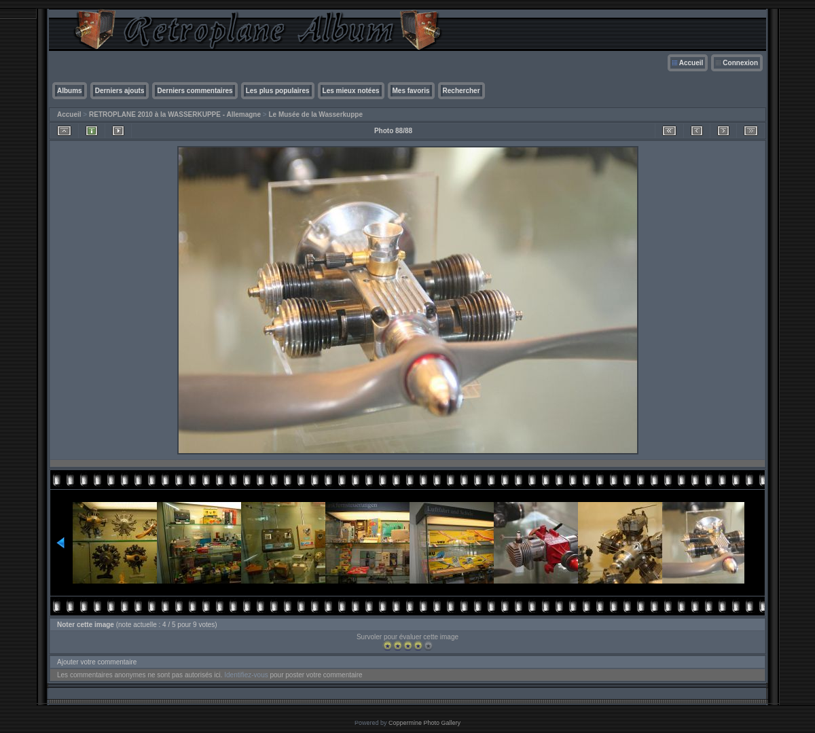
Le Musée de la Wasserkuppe (315, 114)
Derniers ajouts (120, 90)
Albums (69, 90)
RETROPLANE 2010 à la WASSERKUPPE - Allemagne (175, 114)
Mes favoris (411, 90)
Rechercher (461, 90)
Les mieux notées (351, 90)
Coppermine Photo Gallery (424, 722)
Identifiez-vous (246, 675)
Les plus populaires (278, 90)
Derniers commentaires (194, 90)
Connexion (740, 63)
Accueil (691, 63)
